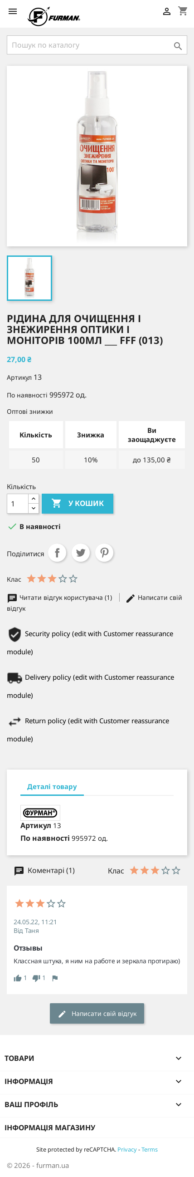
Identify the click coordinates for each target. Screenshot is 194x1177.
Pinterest (104, 553)
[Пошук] (97, 44)
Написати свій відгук (97, 1014)
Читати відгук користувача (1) (60, 597)
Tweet (81, 553)
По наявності (27, 395)
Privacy (127, 1149)
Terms (149, 1149)
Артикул (19, 377)
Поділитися (57, 553)
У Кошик (77, 504)
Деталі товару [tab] (52, 786)
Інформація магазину (50, 1128)
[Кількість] (18, 504)
